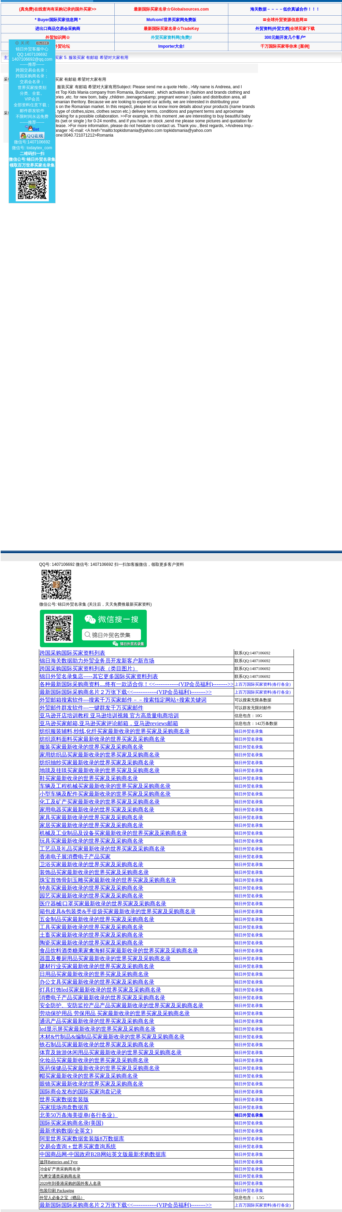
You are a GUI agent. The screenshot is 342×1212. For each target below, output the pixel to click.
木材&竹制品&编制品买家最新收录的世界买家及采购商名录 (112, 1037)
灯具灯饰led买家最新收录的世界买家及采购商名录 (100, 990)
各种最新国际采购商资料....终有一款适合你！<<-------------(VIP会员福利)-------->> (136, 684)
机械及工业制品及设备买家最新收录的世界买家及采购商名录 (113, 833)
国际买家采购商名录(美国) (71, 1123)
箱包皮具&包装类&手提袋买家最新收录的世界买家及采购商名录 (118, 911)
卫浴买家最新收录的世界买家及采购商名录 (91, 864)
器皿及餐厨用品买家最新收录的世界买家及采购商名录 (105, 958)
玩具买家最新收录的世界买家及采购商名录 (91, 841)
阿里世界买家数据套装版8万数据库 (82, 1138)
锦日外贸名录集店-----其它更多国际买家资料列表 (99, 676)
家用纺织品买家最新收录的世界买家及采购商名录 (100, 755)
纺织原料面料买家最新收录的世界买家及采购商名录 (102, 739)
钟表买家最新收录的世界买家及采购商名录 (91, 888)
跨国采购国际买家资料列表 (72, 653)
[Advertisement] (64, 215)
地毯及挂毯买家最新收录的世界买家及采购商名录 (100, 770)
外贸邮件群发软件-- (91, 708)
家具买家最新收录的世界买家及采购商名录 (91, 817)
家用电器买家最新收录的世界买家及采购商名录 (97, 809)
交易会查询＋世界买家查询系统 (78, 1146)
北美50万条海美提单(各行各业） (79, 1115)
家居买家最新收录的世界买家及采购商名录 (91, 825)
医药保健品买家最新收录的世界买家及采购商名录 (100, 1068)
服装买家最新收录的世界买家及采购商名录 (91, 747)
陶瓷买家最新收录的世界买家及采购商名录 (91, 943)
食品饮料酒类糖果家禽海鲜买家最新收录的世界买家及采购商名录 (119, 950)
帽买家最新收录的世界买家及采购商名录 (89, 1076)
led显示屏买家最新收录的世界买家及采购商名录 (98, 1029)
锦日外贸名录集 (248, 731)
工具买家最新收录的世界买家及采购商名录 (91, 927)
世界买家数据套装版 (64, 1099)
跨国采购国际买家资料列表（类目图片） (89, 668)
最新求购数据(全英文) (66, 1131)
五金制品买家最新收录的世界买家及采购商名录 (97, 919)
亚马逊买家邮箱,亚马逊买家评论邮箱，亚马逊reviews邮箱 (109, 723)
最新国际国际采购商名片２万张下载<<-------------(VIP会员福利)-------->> (126, 692)
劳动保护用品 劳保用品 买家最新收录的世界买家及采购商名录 (115, 1013)
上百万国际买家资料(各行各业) (262, 684)
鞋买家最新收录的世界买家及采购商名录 (89, 778)
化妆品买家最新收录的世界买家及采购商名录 (94, 1060)
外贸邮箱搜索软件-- (123, 700)
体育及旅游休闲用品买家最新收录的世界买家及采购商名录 (111, 1052)
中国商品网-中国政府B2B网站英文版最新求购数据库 (103, 1154)
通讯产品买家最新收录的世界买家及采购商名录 (97, 1021)
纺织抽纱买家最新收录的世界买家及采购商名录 (97, 762)
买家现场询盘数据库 (64, 1107)
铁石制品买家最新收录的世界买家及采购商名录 (97, 1044)
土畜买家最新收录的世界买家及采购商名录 (91, 935)
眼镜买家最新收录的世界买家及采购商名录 (91, 1084)
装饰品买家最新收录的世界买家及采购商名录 (94, 872)
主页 (8, 57)
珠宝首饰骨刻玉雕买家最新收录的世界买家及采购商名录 (108, 880)
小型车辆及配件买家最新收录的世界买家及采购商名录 (105, 794)
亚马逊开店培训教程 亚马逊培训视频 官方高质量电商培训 (109, 715)
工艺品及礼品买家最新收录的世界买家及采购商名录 (102, 849)
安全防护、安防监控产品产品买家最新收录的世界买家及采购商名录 (121, 1005)
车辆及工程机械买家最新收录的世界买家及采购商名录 (105, 786)
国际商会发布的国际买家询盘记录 (81, 1091)
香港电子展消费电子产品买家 (75, 856)
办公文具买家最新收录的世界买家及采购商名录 (97, 982)
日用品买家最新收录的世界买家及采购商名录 (94, 974)
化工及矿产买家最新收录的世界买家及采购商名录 (100, 802)
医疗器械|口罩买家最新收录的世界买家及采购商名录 (103, 903)
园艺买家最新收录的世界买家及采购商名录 (91, 896)
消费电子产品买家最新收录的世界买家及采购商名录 (102, 997)
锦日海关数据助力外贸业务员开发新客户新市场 (97, 661)
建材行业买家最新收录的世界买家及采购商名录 (97, 966)
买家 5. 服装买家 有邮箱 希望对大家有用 (91, 57)
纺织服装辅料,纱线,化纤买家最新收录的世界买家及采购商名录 (115, 731)
